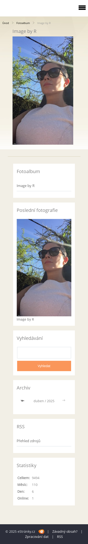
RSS (60, 536)
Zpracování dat (37, 536)
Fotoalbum (23, 23)
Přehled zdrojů (28, 440)
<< (23, 401)
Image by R (25, 185)
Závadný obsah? (64, 531)
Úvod (5, 23)
